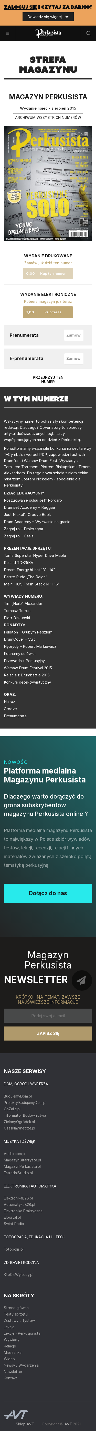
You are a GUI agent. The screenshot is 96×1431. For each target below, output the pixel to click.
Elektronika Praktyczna (23, 1211)
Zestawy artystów (19, 1320)
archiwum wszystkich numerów (48, 117)
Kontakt (10, 1378)
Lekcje (9, 1327)
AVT (68, 1424)
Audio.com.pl (15, 1153)
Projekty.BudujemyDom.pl (25, 1102)
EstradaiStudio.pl (18, 1173)
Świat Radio (14, 1223)
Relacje (10, 1346)
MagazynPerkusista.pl (22, 1166)
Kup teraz (53, 312)
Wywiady (11, 1339)
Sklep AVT (25, 1424)
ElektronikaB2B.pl (18, 1198)
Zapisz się (48, 1033)
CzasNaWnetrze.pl (19, 1128)
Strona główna (16, 1308)
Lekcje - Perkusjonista (22, 1333)
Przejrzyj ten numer (48, 379)
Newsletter (13, 1371)
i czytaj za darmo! (48, 7)
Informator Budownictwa (25, 1115)
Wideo (9, 1359)
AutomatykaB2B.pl (19, 1204)
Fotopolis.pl (14, 1249)
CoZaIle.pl (12, 1109)
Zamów (73, 335)
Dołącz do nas (48, 893)
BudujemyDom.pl (18, 1096)
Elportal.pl (12, 1217)
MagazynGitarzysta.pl (22, 1160)
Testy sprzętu (16, 1314)
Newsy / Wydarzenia (21, 1365)
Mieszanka (13, 1352)
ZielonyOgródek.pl (19, 1122)
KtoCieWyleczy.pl (18, 1274)
